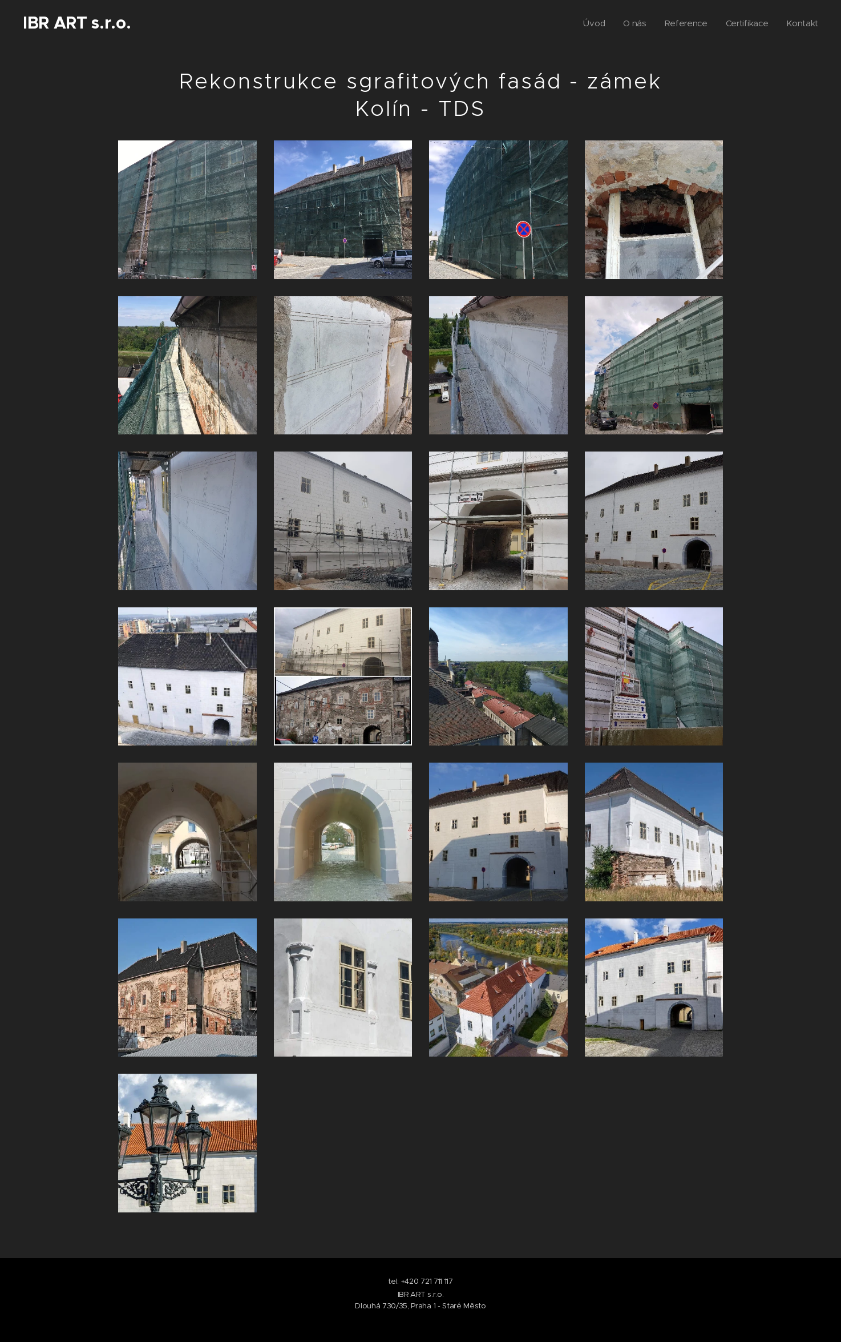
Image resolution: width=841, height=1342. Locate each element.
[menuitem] (591, 23)
